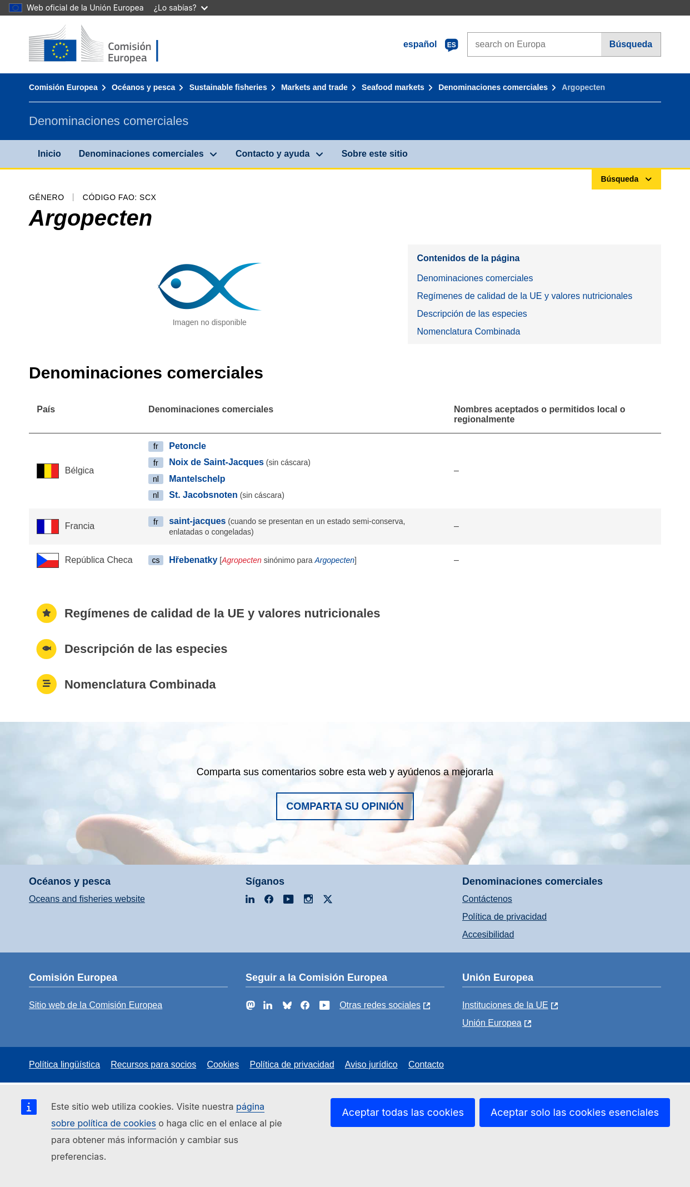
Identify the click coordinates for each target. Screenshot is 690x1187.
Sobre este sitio (375, 153)
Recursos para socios (153, 1064)
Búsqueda (630, 44)
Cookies (223, 1064)
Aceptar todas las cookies (402, 1112)
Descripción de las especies (472, 313)
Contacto (426, 1064)
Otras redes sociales (380, 1005)
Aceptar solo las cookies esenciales (575, 1112)
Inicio (49, 153)
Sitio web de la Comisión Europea (95, 1005)
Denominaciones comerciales (493, 87)
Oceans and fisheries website (87, 899)
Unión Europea (492, 1023)
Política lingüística (64, 1064)
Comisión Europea (63, 87)
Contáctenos (487, 899)
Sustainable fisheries (228, 87)
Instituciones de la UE (505, 1005)
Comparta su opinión (345, 806)
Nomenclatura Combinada (468, 331)
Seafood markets (393, 87)
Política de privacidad (504, 916)
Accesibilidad (488, 934)
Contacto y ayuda (272, 153)
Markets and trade (314, 87)
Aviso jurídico (371, 1064)
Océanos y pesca (143, 87)
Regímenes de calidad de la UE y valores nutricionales (524, 296)
